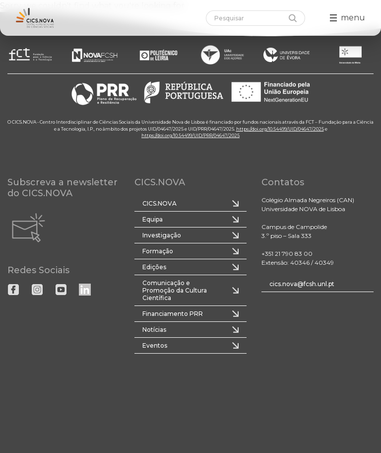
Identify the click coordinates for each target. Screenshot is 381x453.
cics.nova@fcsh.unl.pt (301, 284)
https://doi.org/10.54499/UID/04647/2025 (280, 128)
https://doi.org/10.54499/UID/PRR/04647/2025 (190, 135)
